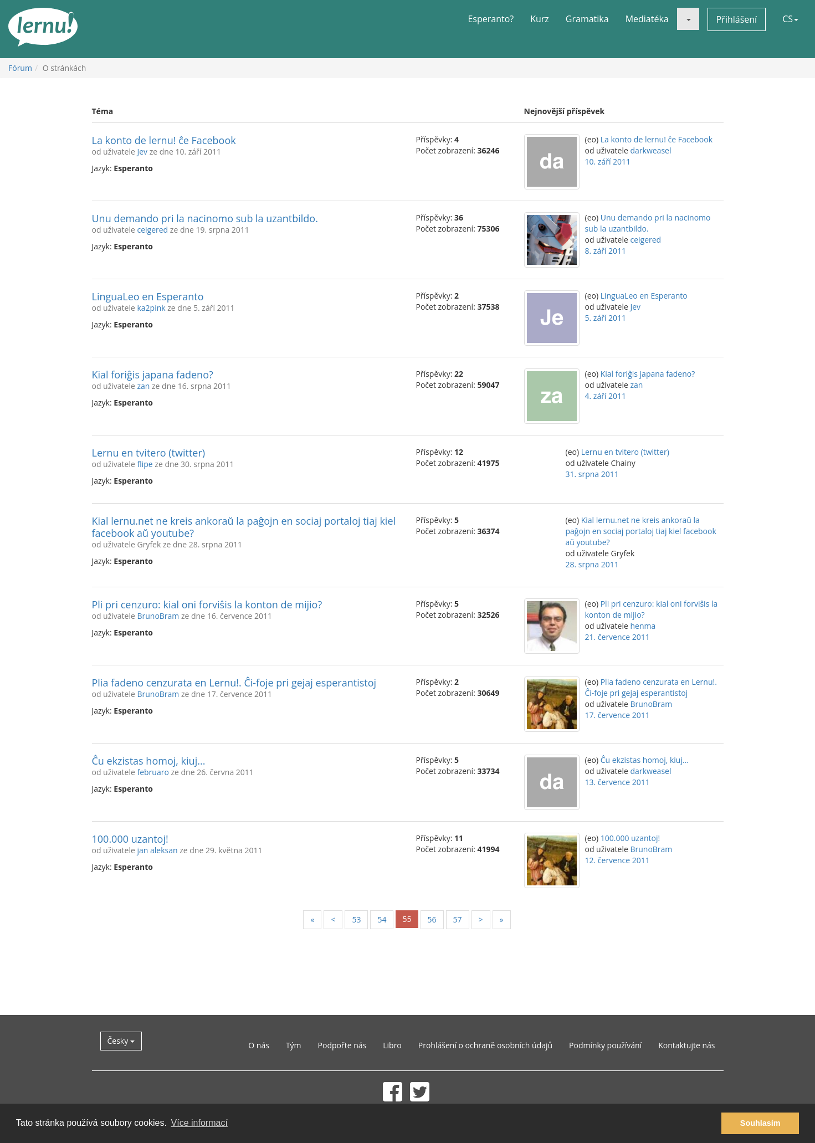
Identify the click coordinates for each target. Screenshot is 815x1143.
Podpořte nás (342, 1045)
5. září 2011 (606, 317)
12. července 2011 (617, 860)
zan (143, 386)
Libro (392, 1045)
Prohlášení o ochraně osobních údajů (485, 1045)
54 (381, 919)
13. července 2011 (617, 782)
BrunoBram (158, 616)
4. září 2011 (606, 396)
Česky (121, 1041)
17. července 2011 (617, 715)
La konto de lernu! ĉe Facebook (164, 140)
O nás (258, 1045)
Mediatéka (647, 19)
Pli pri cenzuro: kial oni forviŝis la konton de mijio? (207, 604)
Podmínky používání (605, 1045)
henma (642, 626)
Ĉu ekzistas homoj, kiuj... (149, 760)
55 (406, 919)
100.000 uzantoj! (130, 838)
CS (790, 19)
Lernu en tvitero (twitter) (149, 452)
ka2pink (151, 308)
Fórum (20, 68)
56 (432, 919)
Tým (293, 1045)
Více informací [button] (199, 1122)
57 (457, 919)
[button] (688, 19)
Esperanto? (491, 19)
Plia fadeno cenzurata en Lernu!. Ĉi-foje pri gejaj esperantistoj (234, 682)
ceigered (152, 229)
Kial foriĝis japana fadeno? (152, 374)
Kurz (539, 19)
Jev (142, 151)
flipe (144, 464)
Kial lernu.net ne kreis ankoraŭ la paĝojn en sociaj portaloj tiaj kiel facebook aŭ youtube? (244, 527)
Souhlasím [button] (760, 1123)
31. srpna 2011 (592, 474)
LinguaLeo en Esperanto (148, 296)
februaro (152, 772)
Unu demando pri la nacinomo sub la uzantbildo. (205, 218)
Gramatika (587, 19)
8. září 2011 (606, 250)
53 (356, 919)
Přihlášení (736, 19)
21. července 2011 (617, 637)
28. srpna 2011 (592, 564)
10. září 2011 (608, 161)
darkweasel (650, 150)
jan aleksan (157, 850)
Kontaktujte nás (686, 1045)
